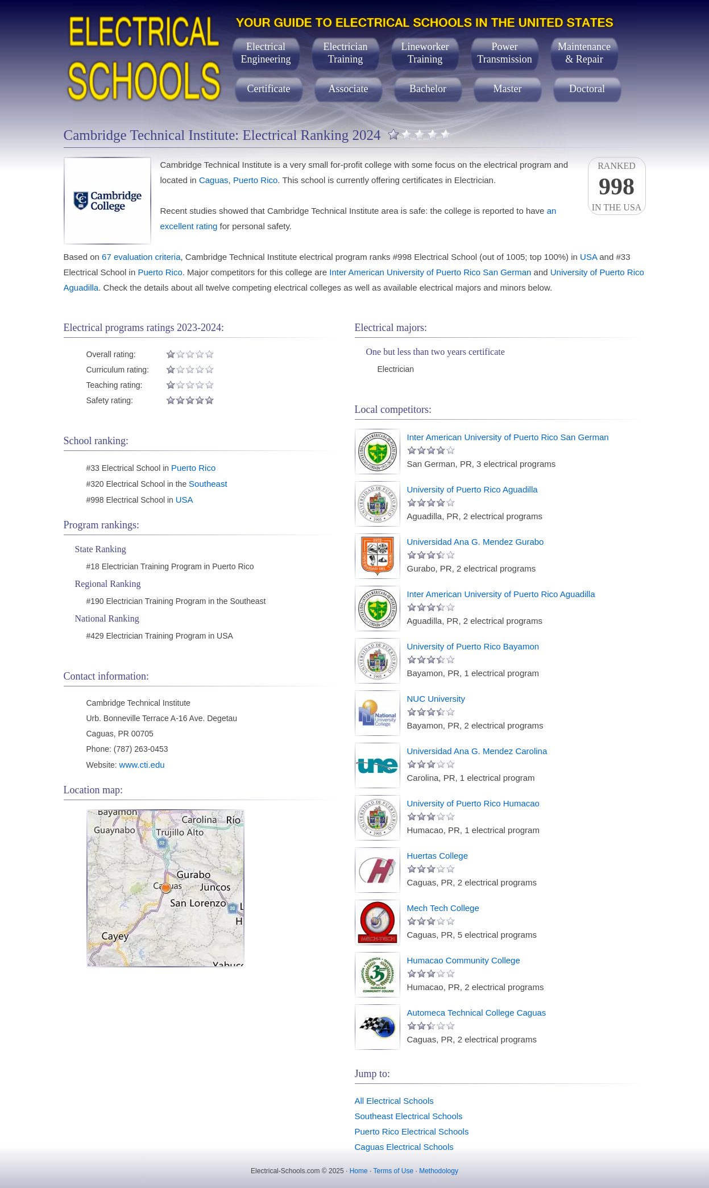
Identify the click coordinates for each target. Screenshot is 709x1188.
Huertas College (437, 855)
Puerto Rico (255, 180)
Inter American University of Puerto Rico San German (430, 272)
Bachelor (427, 88)
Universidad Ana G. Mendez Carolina (477, 751)
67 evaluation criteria (141, 257)
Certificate (269, 88)
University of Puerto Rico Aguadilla (472, 489)
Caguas (214, 180)
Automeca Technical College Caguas (476, 1012)
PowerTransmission (504, 53)
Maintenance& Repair (584, 53)
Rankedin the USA (616, 186)
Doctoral (587, 88)
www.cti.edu (142, 764)
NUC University (436, 698)
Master (508, 88)
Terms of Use (393, 1171)
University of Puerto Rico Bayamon (473, 646)
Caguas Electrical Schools (404, 1147)
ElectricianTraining (346, 53)
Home (359, 1171)
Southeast (208, 484)
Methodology (438, 1171)
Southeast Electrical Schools (409, 1116)
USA (588, 257)
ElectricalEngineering (266, 53)
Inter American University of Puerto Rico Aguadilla (501, 594)
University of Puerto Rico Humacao (473, 803)
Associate (348, 88)
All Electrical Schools (394, 1101)
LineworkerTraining (425, 53)
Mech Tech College (443, 908)
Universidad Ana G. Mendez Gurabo (475, 542)
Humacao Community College (463, 960)
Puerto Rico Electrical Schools (412, 1131)
